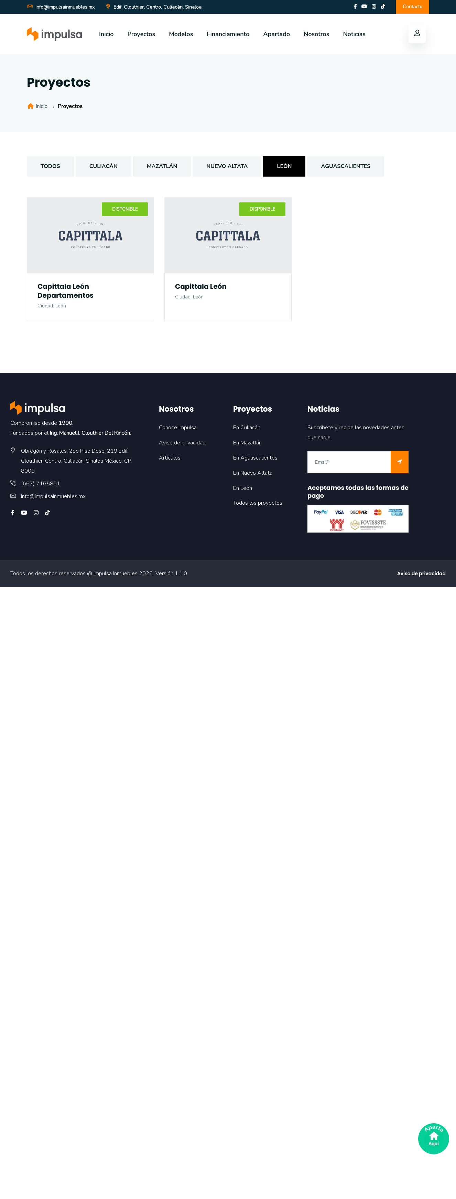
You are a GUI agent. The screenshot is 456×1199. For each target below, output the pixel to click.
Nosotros (316, 34)
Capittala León (201, 286)
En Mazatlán (247, 442)
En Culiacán (246, 427)
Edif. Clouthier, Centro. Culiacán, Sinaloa (153, 7)
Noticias (354, 34)
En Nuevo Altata (252, 473)
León (284, 166)
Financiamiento (228, 34)
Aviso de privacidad (182, 442)
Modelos (181, 34)
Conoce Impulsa (178, 427)
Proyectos (141, 34)
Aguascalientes (345, 166)
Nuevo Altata (227, 166)
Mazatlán (162, 166)
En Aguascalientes (255, 458)
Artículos (170, 458)
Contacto (412, 6)
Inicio (106, 34)
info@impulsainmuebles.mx (61, 7)
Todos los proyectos (257, 503)
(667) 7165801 (40, 483)
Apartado (276, 34)
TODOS (50, 166)
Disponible (125, 209)
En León (242, 488)
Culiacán (103, 166)
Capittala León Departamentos (65, 291)
